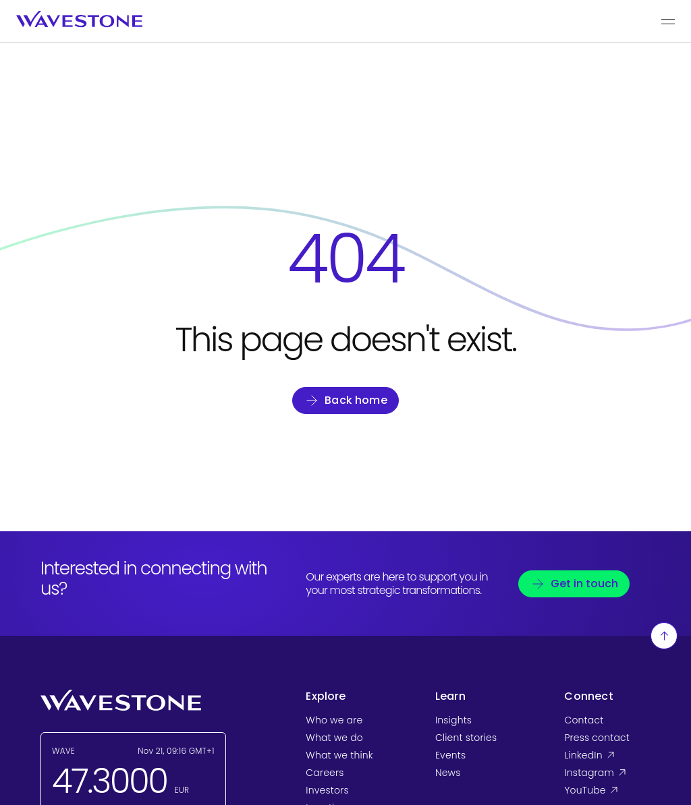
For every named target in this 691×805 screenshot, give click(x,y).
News (448, 773)
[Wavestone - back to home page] (79, 19)
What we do (334, 738)
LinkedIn (607, 755)
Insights (453, 720)
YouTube (607, 790)
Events (450, 755)
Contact (583, 720)
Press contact (597, 738)
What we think (339, 755)
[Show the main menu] (668, 21)
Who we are (334, 720)
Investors (327, 790)
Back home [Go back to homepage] (356, 400)
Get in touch (584, 583)
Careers (324, 773)
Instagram (607, 773)
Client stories (466, 738)
